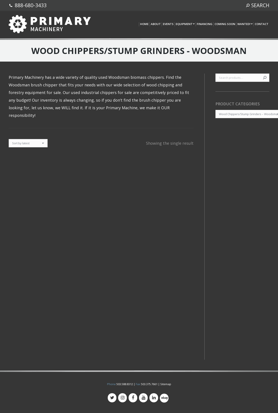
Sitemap (165, 384)
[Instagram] (122, 397)
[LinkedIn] (153, 397)
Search (265, 78)
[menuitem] (144, 24)
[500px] (164, 398)
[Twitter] (112, 397)
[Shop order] (28, 143)
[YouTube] (143, 397)
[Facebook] (133, 397)
